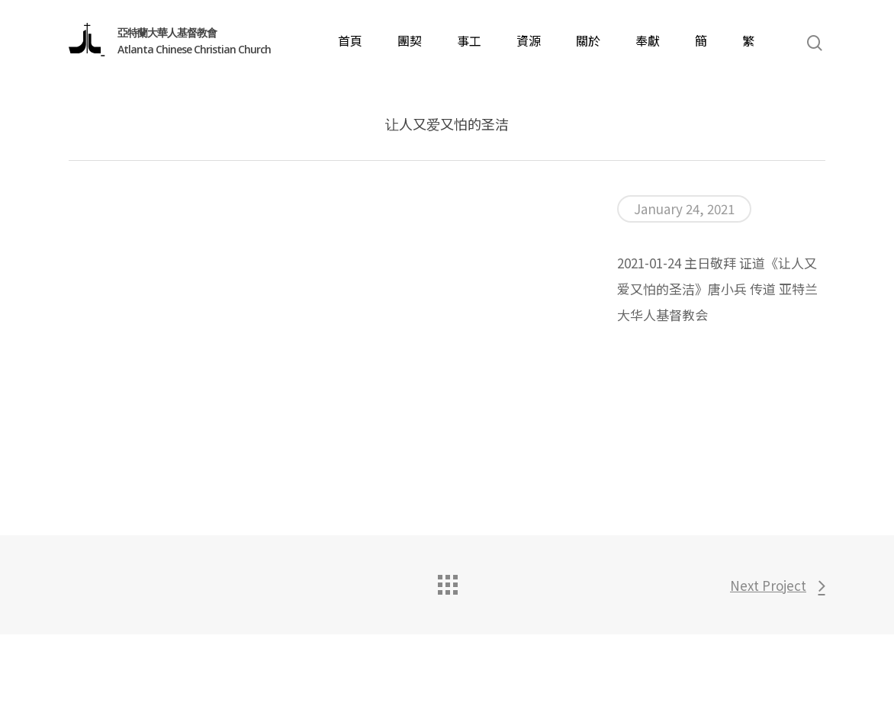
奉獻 (647, 40)
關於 (588, 40)
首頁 (350, 40)
